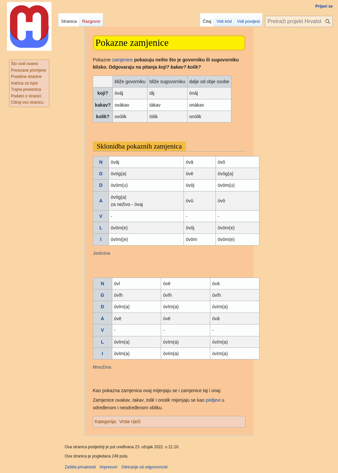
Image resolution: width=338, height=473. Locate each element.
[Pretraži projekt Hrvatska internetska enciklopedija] (299, 21)
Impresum (108, 467)
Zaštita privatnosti (80, 467)
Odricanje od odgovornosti (144, 467)
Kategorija (105, 421)
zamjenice (122, 59)
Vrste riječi (130, 421)
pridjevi (213, 400)
